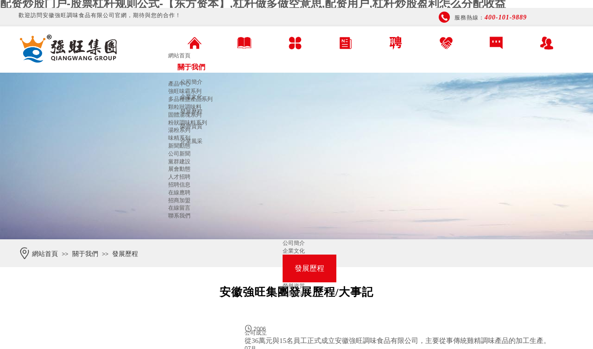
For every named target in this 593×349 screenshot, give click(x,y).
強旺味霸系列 (185, 91)
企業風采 (191, 141)
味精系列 (179, 138)
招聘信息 (179, 184)
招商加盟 (179, 200)
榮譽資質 (294, 286)
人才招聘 (179, 177)
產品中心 (179, 84)
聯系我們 (179, 215)
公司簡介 (191, 82)
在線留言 (179, 208)
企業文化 (294, 251)
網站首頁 (179, 55)
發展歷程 (125, 253)
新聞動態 (179, 146)
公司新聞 (179, 153)
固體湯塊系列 (185, 115)
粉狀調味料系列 (187, 122)
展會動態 (179, 169)
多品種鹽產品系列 (190, 99)
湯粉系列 (179, 130)
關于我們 (191, 67)
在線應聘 (179, 192)
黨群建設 (179, 161)
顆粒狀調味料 (185, 107)
